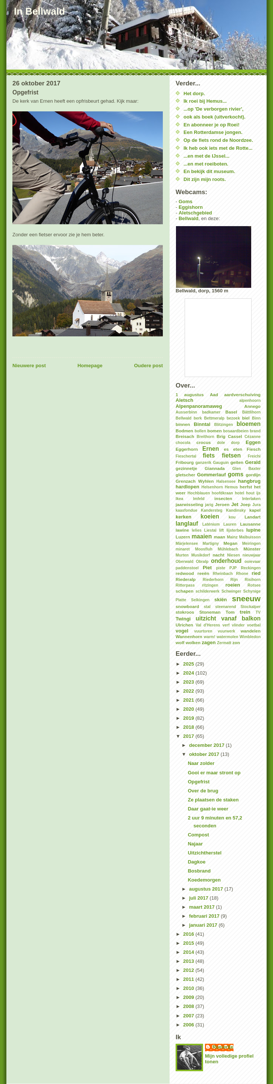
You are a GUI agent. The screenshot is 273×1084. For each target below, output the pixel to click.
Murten (182, 555)
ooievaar (252, 561)
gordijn (253, 474)
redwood (185, 573)
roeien (232, 585)
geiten (237, 462)
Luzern (183, 536)
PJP (233, 568)
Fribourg (185, 462)
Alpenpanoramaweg (199, 406)
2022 (189, 691)
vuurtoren (203, 631)
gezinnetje (186, 468)
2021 (189, 700)
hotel (239, 493)
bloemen (249, 424)
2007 (189, 1016)
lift (221, 530)
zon (236, 642)
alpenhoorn (250, 400)
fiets (209, 455)
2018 (189, 727)
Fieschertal (186, 456)
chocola (183, 443)
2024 (189, 673)
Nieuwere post (29, 365)
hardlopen (187, 487)
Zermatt (224, 643)
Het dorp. (194, 93)
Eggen (253, 442)
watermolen (227, 637)
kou (232, 517)
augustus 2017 (206, 889)
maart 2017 (202, 907)
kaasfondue (186, 510)
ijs (258, 493)
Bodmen (184, 430)
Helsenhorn (212, 487)
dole (221, 443)
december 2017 (207, 745)
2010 (189, 988)
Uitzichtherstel (204, 853)
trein (245, 612)
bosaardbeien (236, 431)
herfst (246, 486)
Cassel (235, 436)
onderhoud (226, 561)
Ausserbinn (186, 412)
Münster (252, 548)
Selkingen (200, 600)
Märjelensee (187, 543)
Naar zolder (201, 763)
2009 (189, 997)
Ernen (210, 448)
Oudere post (148, 365)
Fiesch (254, 449)
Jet (234, 504)
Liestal (210, 530)
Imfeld (199, 499)
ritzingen (210, 585)
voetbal (254, 625)
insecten (223, 498)
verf (225, 625)
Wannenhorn (189, 636)
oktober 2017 (205, 754)
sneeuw (246, 598)
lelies (197, 530)
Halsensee (225, 481)
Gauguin (221, 463)
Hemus (231, 487)
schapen (184, 590)
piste (220, 568)
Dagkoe (196, 862)
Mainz (232, 537)
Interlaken (251, 499)
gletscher (185, 474)
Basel (231, 411)
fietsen (231, 455)
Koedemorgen (204, 880)
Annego (252, 406)
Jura (256, 505)
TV (258, 612)
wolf (180, 642)
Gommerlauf (211, 474)
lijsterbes (235, 530)
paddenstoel (187, 568)
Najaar (195, 844)
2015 (189, 943)
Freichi (254, 456)
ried (256, 573)
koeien (209, 516)
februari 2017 (205, 916)
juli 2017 (199, 898)
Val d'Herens (208, 625)
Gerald (253, 462)
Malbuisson (250, 537)
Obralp (202, 561)
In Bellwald (39, 11)
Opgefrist (198, 781)
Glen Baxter (246, 469)
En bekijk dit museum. (209, 171)
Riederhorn (213, 580)
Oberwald (184, 561)
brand (255, 431)
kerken (183, 517)
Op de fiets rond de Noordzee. (218, 140)
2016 (189, 934)
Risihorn (253, 580)
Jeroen (222, 504)
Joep (245, 504)
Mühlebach (228, 549)
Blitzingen (223, 425)
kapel (255, 510)
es (226, 449)
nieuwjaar (252, 555)
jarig (209, 505)
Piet (207, 567)
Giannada (214, 468)
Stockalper (251, 607)
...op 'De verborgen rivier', (213, 109)
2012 (189, 970)
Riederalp (186, 579)
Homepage (89, 365)
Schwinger (231, 591)
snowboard (187, 606)
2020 (189, 709)
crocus (203, 442)
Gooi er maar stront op (214, 772)
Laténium (211, 524)
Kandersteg (211, 510)
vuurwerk (226, 631)
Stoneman (210, 612)
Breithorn (205, 437)
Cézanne (252, 437)
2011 (189, 979)
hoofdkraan (222, 493)
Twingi (183, 619)
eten (237, 449)
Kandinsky (236, 510)
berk (198, 418)
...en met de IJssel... (206, 156)
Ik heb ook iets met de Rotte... (218, 148)
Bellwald (189, 218)
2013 (189, 961)
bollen (200, 431)
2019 (189, 718)
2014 (189, 952)
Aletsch (184, 400)
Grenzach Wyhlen (195, 481)
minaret (183, 549)
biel (246, 417)
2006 (189, 1025)
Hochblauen (199, 493)
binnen (183, 424)
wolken (193, 642)
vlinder (238, 625)
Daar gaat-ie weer (208, 809)
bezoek (233, 418)
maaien (201, 536)
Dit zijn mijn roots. (205, 179)
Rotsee (254, 585)
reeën (203, 573)
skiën (220, 599)
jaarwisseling (189, 504)
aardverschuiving (242, 394)
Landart (252, 516)
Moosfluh (203, 549)
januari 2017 (204, 925)
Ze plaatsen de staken (213, 800)
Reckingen (251, 568)
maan (219, 536)
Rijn (234, 580)
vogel (182, 631)
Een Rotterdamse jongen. (213, 132)
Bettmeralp (214, 418)
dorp (235, 443)
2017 (189, 736)
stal (207, 607)
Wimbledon (250, 637)
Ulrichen (184, 624)
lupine (253, 530)
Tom (230, 612)
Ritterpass (185, 585)
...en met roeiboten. (206, 164)
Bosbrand (199, 871)
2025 (189, 664)
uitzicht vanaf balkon (228, 618)
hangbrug (249, 481)
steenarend (225, 607)
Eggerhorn (187, 449)
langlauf (187, 523)
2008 (189, 1006)
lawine (182, 530)
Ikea (179, 499)
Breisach (185, 436)
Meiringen (251, 543)
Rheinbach (223, 574)
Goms (186, 201)
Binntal (202, 424)
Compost (198, 835)
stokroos (185, 612)
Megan (230, 543)
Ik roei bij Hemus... (205, 101)
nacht (218, 554)
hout (250, 493)
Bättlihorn (251, 412)
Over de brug (203, 791)
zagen (209, 642)
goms (236, 474)
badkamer (211, 412)
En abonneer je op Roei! (212, 125)
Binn (256, 418)
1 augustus (190, 394)
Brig (221, 436)
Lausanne (250, 523)
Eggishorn (191, 207)
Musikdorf (200, 555)
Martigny (211, 543)
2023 (189, 682)
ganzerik (203, 463)
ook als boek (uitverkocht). (215, 117)
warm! (209, 637)
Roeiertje (223, 1047)
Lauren (230, 524)
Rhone (242, 574)
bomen (214, 430)
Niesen (233, 555)
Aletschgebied (195, 213)
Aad (214, 394)
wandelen (251, 630)
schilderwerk (208, 591)
